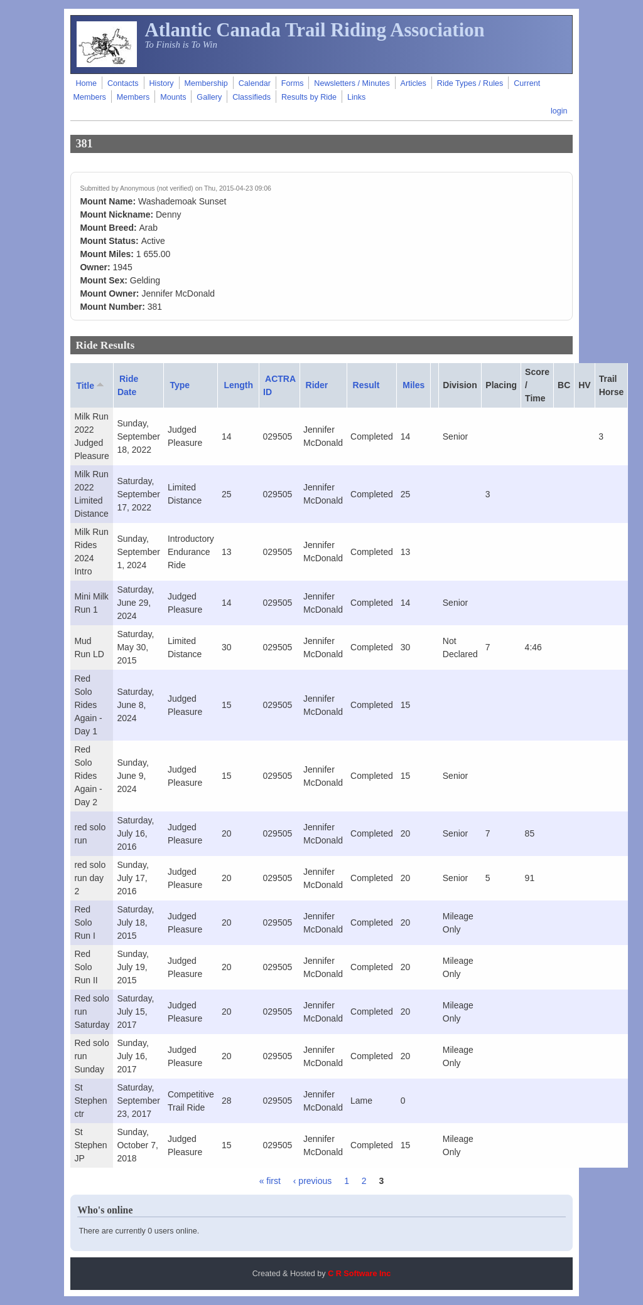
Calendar (255, 83)
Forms (292, 83)
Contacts (123, 83)
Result (366, 385)
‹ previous (312, 1181)
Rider (317, 385)
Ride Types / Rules (470, 83)
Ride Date (127, 385)
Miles (413, 385)
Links (356, 97)
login (559, 111)
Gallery (209, 97)
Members (133, 97)
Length (238, 385)
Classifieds (251, 97)
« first (270, 1181)
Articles (413, 83)
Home (86, 83)
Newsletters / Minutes (351, 83)
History (161, 83)
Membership (206, 83)
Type (180, 385)
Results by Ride (309, 97)
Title (91, 385)
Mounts (173, 97)
